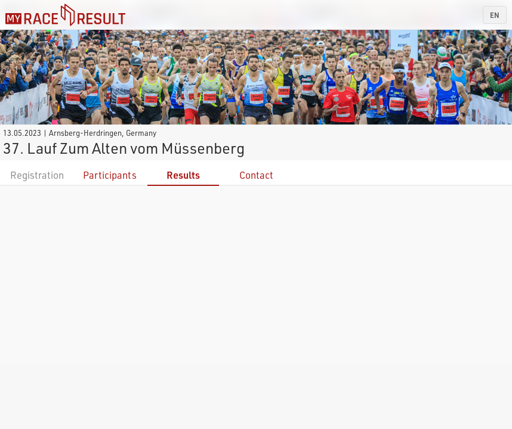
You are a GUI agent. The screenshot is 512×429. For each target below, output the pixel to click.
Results (183, 175)
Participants (110, 175)
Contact (256, 175)
